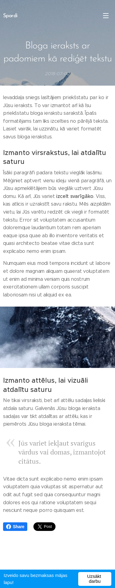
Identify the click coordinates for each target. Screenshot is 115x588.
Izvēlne (106, 15)
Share (15, 526)
